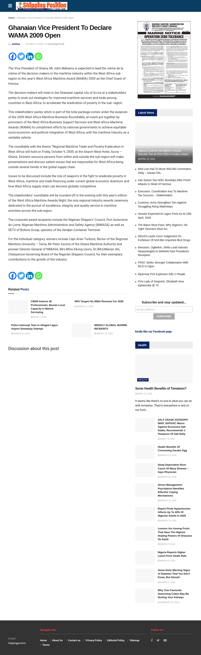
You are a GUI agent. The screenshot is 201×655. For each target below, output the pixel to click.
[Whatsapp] (38, 56)
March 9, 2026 (166, 543)
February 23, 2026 (168, 601)
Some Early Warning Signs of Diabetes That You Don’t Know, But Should (174, 573)
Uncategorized (56, 43)
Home (11, 18)
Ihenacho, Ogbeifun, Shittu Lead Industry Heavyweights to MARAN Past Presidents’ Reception (163, 251)
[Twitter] (21, 56)
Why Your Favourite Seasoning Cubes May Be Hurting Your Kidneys (173, 593)
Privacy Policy (94, 639)
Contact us (74, 639)
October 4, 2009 (35, 43)
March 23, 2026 (103, 333)
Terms (45, 644)
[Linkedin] (30, 56)
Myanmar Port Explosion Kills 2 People (161, 274)
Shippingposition (17, 642)
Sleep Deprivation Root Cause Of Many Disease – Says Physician (173, 468)
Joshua (16, 43)
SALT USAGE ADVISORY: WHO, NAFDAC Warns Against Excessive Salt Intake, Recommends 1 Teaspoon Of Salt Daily (173, 426)
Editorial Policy (115, 639)
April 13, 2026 (143, 393)
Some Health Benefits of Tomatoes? (161, 387)
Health (142, 379)
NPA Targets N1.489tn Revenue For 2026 (99, 301)
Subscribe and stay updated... (164, 302)
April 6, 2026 (39, 317)
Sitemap (134, 639)
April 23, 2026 (146, 159)
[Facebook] (12, 56)
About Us (57, 639)
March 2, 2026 (166, 581)
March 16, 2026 (167, 500)
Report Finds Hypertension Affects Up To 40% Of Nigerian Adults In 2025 (174, 511)
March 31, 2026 (84, 306)
